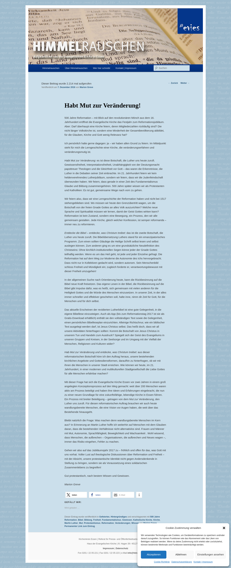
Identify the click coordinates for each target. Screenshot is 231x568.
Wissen (135, 523)
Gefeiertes (104, 517)
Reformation (107, 523)
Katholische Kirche (142, 520)
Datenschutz (122, 548)
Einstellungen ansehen (210, 554)
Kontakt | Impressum (203, 562)
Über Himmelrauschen (76, 68)
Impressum (108, 548)
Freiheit (97, 520)
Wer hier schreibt (101, 68)
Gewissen (127, 520)
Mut (81, 523)
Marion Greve (86, 87)
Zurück (173, 83)
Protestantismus (92, 523)
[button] (224, 528)
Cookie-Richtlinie (162, 562)
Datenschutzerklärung (181, 562)
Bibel (80, 520)
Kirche (156, 520)
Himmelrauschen (51, 68)
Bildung (88, 520)
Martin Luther (71, 523)
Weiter (185, 83)
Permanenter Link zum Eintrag (79, 526)
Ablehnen (180, 554)
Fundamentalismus (111, 520)
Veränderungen (122, 523)
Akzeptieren (153, 554)
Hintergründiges (119, 517)
